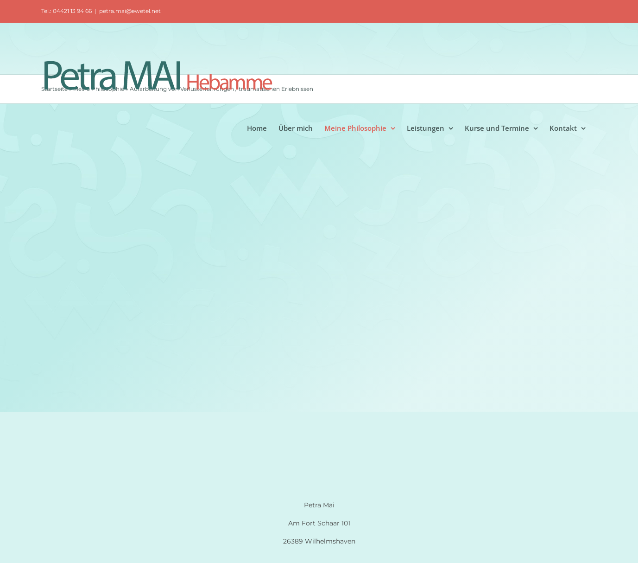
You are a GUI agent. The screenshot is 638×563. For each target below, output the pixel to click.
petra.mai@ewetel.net (130, 10)
